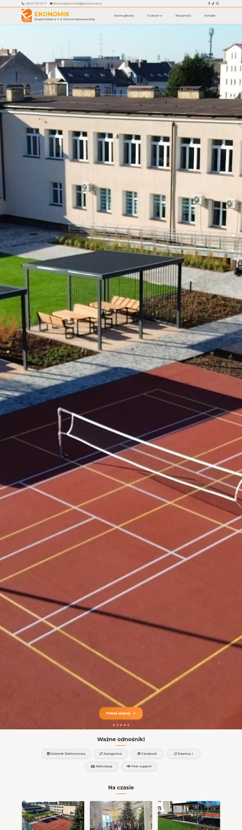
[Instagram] (217, 3)
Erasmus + (183, 754)
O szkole (154, 15)
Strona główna (124, 15)
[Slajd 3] (121, 725)
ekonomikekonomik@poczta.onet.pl (76, 3)
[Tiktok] (213, 3)
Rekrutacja (101, 766)
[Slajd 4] (125, 725)
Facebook (147, 754)
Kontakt (209, 15)
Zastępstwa (111, 754)
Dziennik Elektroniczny (66, 754)
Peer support (139, 766)
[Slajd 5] (128, 725)
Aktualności (183, 15)
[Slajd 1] (114, 725)
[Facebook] (209, 3)
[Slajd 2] (117, 725)
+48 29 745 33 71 (34, 3)
